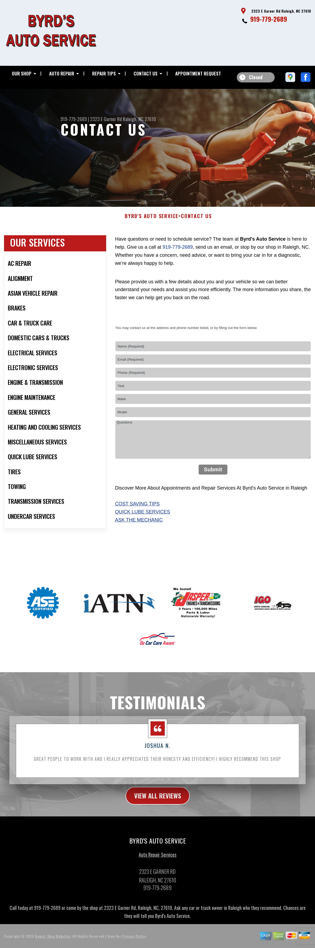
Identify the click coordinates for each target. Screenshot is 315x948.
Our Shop (21, 73)
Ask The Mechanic (139, 524)
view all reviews (157, 799)
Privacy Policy (134, 940)
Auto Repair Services (157, 858)
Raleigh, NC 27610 (139, 118)
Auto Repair (61, 73)
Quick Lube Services (142, 516)
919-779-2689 (268, 19)
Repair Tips (104, 73)
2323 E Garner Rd (106, 118)
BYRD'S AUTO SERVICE (151, 220)
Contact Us (146, 73)
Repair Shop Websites (52, 940)
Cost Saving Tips (137, 508)
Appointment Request (198, 73)
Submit (213, 474)
